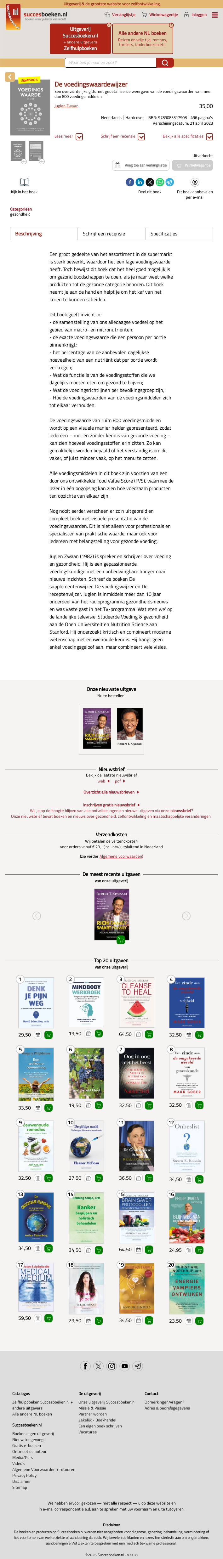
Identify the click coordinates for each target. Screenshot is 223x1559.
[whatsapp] (160, 183)
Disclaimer (21, 1481)
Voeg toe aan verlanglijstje (38, 1035)
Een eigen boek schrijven (100, 1426)
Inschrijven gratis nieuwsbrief (109, 805)
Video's (18, 1463)
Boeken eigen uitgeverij (33, 1434)
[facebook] (130, 183)
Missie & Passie (92, 1408)
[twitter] (150, 183)
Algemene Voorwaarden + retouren (43, 1469)
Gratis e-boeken (26, 1446)
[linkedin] (139, 183)
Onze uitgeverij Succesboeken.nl (106, 1402)
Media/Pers (22, 1457)
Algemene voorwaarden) (121, 856)
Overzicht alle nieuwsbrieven (108, 792)
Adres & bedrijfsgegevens (167, 1408)
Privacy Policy (24, 1475)
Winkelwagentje (48, 1035)
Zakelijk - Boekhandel (97, 1420)
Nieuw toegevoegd (29, 1440)
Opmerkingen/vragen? (164, 1402)
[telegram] (169, 183)
